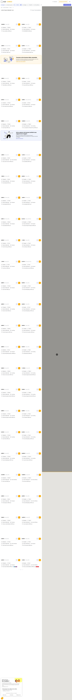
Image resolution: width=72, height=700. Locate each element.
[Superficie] (30, 5)
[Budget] (24, 5)
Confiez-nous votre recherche (20, 62)
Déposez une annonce (19, 140)
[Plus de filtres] (36, 5)
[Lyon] (3, 5)
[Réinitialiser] (41, 5)
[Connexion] (55, 2)
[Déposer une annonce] (63, 2)
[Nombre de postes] (9, 5)
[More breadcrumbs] (13, 7)
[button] (2, 698)
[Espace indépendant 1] (18, 5)
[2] (21, 581)
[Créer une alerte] (67, 5)
